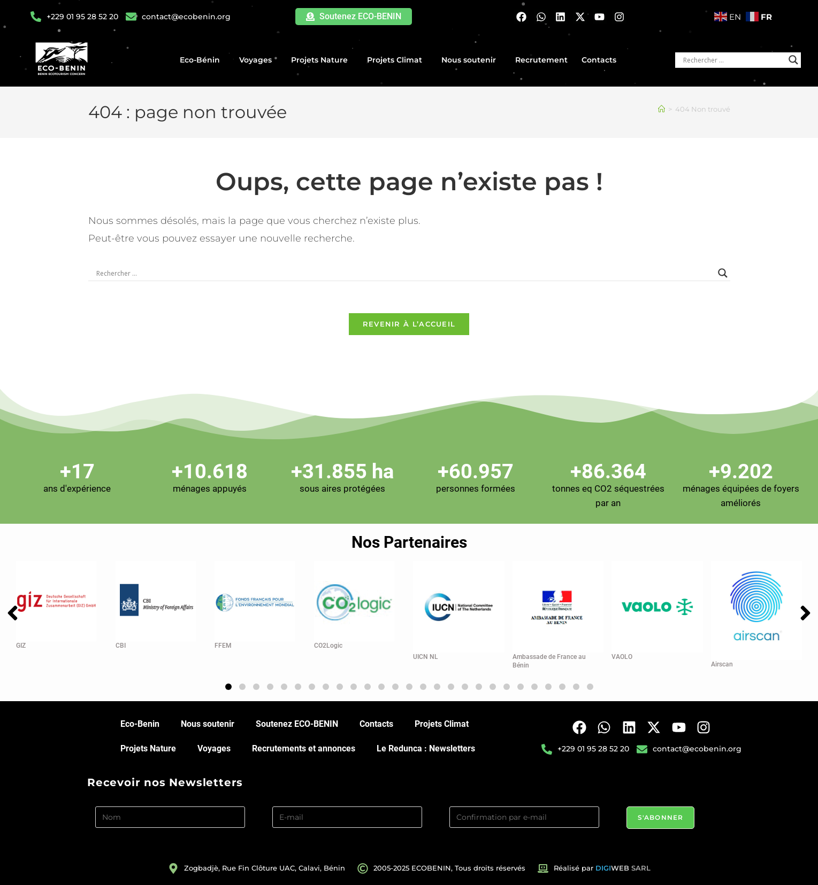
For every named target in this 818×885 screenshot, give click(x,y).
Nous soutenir (471, 60)
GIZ (21, 645)
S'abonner (661, 817)
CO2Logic (328, 645)
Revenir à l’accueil (409, 324)
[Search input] (733, 59)
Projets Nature (322, 60)
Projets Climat (397, 60)
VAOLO (621, 657)
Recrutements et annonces (303, 748)
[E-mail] (347, 817)
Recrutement (541, 60)
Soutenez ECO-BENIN (297, 724)
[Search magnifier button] (793, 59)
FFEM (223, 645)
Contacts (599, 60)
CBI (121, 645)
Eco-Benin (139, 724)
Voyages (258, 60)
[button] (228, 687)
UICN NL (425, 657)
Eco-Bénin (202, 60)
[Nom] (170, 817)
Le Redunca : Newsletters (426, 748)
